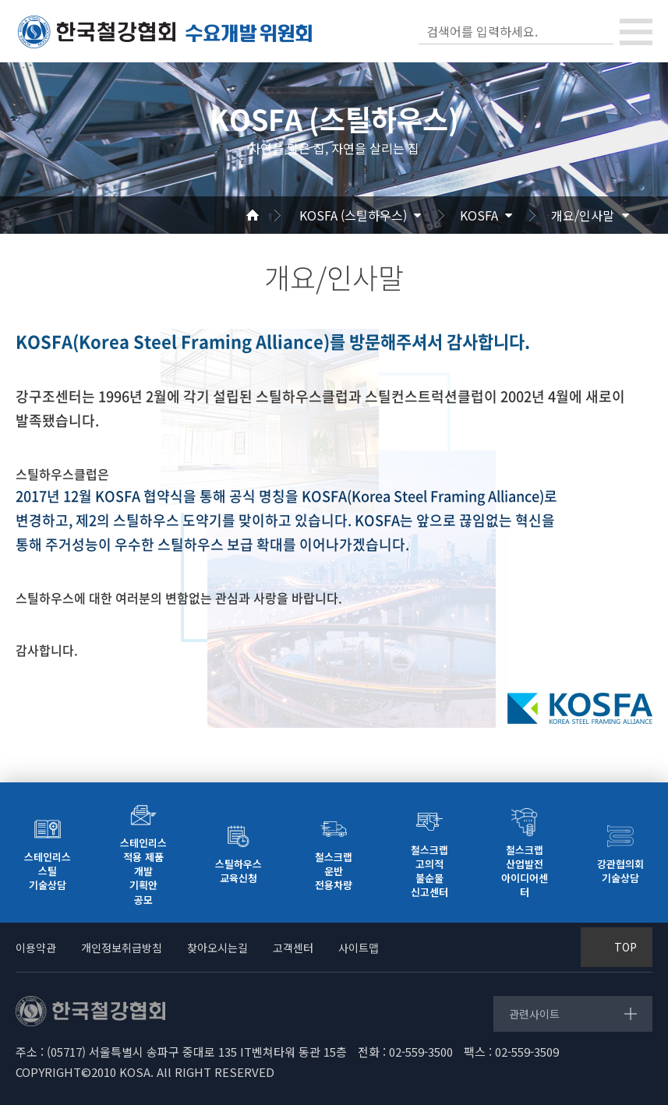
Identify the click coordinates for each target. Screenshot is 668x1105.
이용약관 (36, 947)
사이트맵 (358, 947)
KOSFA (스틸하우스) (353, 215)
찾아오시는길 (217, 947)
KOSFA (479, 215)
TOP (625, 947)
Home (271, 215)
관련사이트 (534, 1014)
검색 (600, 31)
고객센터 (293, 947)
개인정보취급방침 (121, 947)
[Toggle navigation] (636, 32)
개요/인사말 (582, 215)
